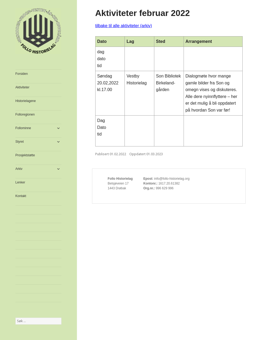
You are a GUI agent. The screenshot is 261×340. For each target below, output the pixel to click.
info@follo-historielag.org (171, 179)
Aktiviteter (22, 87)
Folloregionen (25, 114)
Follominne (23, 128)
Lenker (20, 182)
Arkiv (19, 169)
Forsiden (21, 74)
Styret (19, 142)
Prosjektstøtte (25, 155)
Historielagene (25, 101)
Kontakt (20, 196)
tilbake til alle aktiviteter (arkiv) (123, 25)
